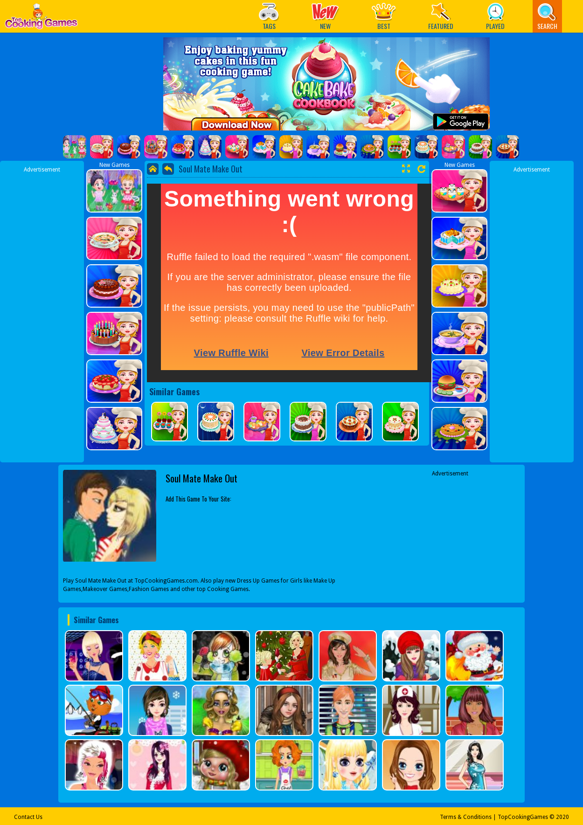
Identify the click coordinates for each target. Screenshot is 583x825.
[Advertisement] (42, 314)
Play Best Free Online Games (41, 18)
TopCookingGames (523, 817)
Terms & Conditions (466, 817)
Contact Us (28, 817)
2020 (562, 817)
